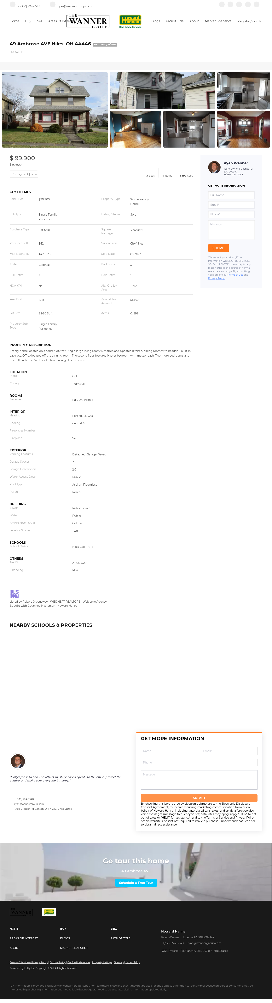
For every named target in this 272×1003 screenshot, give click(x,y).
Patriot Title (175, 21)
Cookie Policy (58, 962)
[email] (231, 205)
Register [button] (244, 21)
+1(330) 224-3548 (233, 174)
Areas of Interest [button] (61, 21)
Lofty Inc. (29, 968)
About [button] (194, 21)
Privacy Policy (216, 278)
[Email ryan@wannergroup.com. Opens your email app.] (71, 6)
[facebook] (222, 6)
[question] (231, 229)
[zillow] (239, 6)
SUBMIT (199, 798)
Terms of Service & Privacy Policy (29, 962)
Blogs (155, 21)
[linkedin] (230, 6)
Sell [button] (40, 21)
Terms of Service (217, 817)
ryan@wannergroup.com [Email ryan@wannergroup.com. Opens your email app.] (204, 943)
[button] (35, 929)
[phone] (231, 214)
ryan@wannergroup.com (29, 804)
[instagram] (248, 6)
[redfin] (256, 6)
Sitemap (119, 962)
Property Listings (102, 962)
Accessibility (132, 962)
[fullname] (231, 195)
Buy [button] (28, 21)
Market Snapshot (218, 21)
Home (14, 21)
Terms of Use (235, 274)
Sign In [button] (257, 21)
